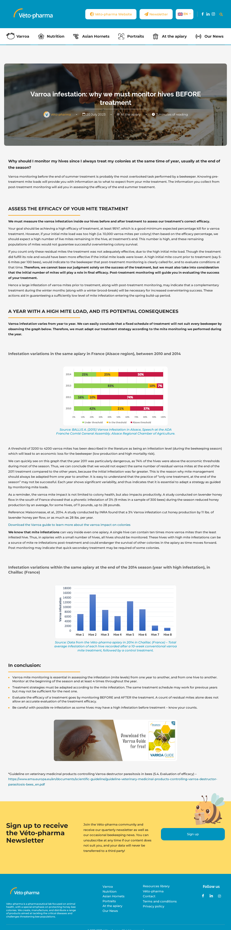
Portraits (136, 36)
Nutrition (56, 36)
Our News (215, 36)
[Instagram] (213, 14)
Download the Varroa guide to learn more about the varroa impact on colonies (69, 525)
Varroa (22, 36)
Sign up (193, 834)
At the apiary (175, 36)
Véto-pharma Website (104, 14)
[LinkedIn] (208, 14)
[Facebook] (202, 14)
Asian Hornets (96, 36)
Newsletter (154, 14)
